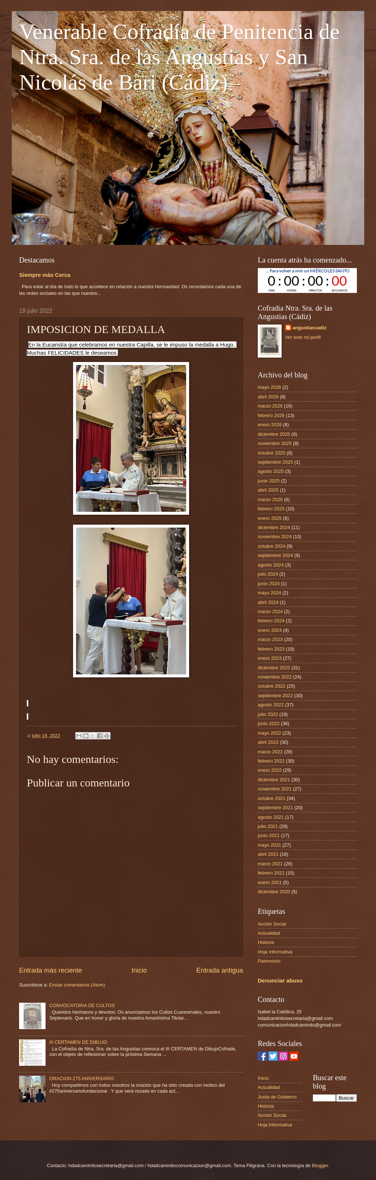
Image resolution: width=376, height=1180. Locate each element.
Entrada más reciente (50, 970)
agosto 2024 (271, 565)
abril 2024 (268, 602)
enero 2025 (270, 518)
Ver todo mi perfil (303, 337)
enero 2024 (270, 630)
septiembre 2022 (275, 695)
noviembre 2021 (275, 789)
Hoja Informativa (275, 952)
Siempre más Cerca (44, 275)
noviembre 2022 (275, 677)
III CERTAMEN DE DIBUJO (78, 1042)
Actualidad (269, 933)
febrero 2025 (271, 508)
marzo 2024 (270, 611)
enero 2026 (270, 424)
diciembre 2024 (274, 527)
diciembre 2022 (274, 667)
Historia (266, 942)
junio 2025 (268, 481)
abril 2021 (268, 854)
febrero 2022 (271, 761)
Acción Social (272, 924)
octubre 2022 (271, 686)
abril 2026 (268, 396)
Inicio (139, 970)
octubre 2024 (271, 546)
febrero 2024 (271, 620)
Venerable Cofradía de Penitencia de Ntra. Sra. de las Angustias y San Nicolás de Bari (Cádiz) (179, 56)
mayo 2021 (269, 845)
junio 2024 (268, 583)
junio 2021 (268, 835)
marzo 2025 (270, 499)
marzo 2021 (270, 863)
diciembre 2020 (274, 891)
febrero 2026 (271, 415)
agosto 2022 (271, 704)
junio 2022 (268, 723)
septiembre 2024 (275, 555)
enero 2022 (270, 770)
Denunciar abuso (280, 980)
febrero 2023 (271, 649)
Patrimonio (269, 961)
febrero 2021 (271, 873)
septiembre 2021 (275, 807)
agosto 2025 (271, 471)
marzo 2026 (270, 406)
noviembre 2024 (275, 536)
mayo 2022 (269, 733)
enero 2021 (270, 882)
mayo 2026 (269, 387)
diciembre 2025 (274, 434)
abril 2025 (268, 490)
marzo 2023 (270, 639)
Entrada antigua (219, 970)
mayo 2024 (269, 593)
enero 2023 (270, 658)
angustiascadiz (309, 327)
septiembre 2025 (275, 462)
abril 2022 (268, 742)
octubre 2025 (271, 453)
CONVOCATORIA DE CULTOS (82, 1005)
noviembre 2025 (275, 443)
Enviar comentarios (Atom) (77, 985)
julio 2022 (268, 714)
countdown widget (307, 280)
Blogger (320, 1165)
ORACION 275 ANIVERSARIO (81, 1078)
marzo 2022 (270, 751)
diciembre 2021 (274, 779)
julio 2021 (268, 826)
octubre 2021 (271, 798)
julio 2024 (268, 574)
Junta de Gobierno (277, 1097)
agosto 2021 (271, 817)
